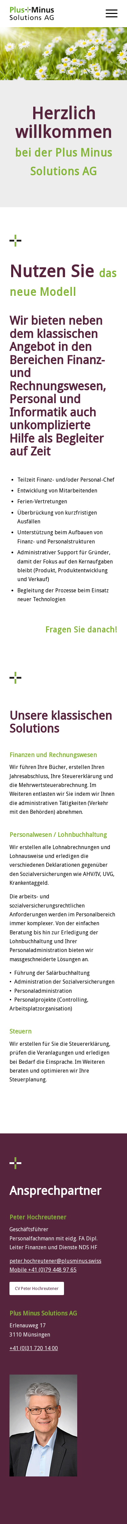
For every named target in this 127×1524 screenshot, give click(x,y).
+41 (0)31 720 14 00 (33, 1348)
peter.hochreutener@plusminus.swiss (55, 1261)
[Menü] (108, 13)
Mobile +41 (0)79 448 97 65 (43, 1270)
